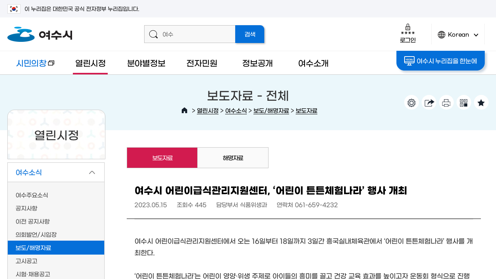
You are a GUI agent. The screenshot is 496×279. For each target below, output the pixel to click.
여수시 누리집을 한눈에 (440, 60)
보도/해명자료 (271, 110)
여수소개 (313, 63)
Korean (458, 38)
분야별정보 (146, 63)
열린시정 (90, 63)
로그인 (408, 33)
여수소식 (236, 110)
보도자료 (306, 110)
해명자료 (233, 157)
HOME (184, 110)
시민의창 (30, 66)
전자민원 (201, 63)
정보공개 (257, 63)
